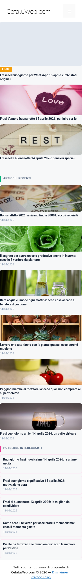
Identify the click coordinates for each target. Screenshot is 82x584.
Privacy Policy (41, 577)
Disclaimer (60, 572)
